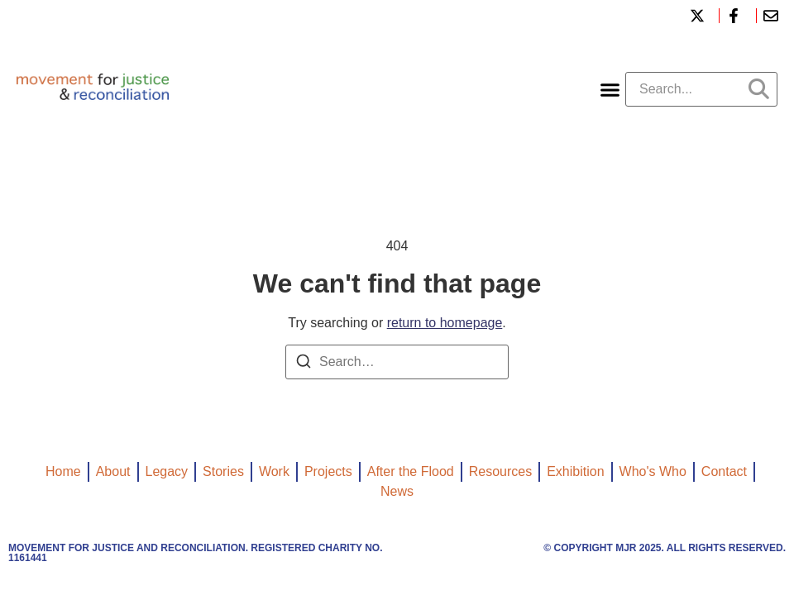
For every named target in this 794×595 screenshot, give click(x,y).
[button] (610, 89)
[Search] (303, 364)
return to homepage (445, 323)
